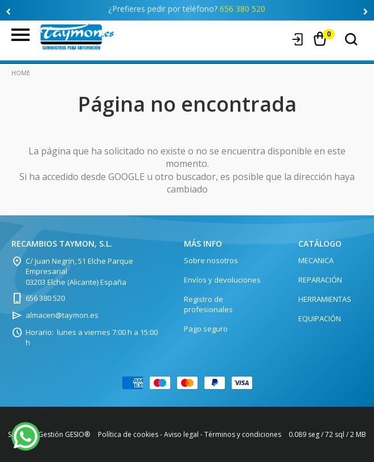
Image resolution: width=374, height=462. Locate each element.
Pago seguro (206, 329)
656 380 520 (242, 6)
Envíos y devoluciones (222, 280)
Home (20, 72)
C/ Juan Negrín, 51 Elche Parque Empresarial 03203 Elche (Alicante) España (79, 271)
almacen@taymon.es (62, 315)
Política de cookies (128, 434)
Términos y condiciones (242, 434)
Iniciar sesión (298, 39)
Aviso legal (181, 434)
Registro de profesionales (208, 304)
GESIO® (77, 434)
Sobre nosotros (211, 260)
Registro (276, 39)
